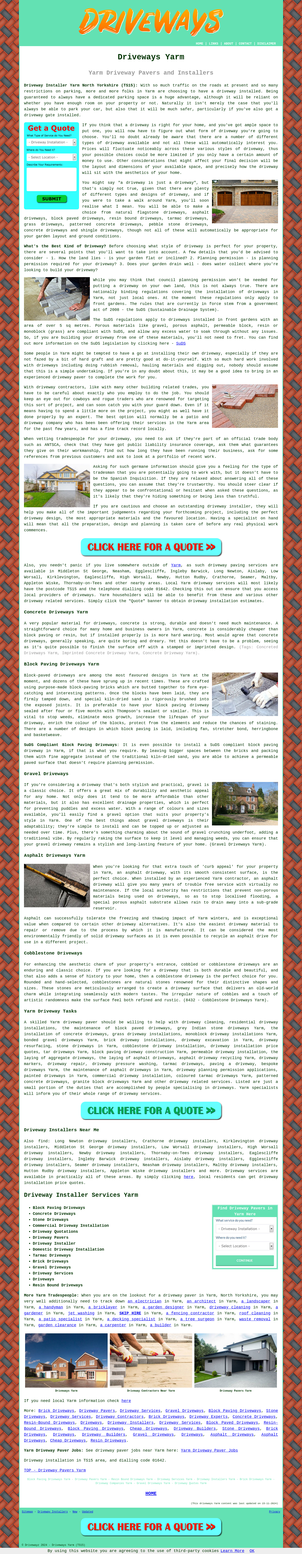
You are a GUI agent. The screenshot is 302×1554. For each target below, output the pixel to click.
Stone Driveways (241, 1428)
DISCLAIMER (266, 43)
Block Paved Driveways (232, 1423)
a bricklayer (102, 1307)
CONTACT (245, 43)
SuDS (181, 343)
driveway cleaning (229, 1307)
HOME (199, 43)
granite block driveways (101, 1082)
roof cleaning (255, 1313)
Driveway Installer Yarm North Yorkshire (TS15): (81, 85)
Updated (87, 1511)
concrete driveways (45, 230)
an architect (201, 1301)
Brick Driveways (56, 1411)
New (74, 1511)
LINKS (213, 43)
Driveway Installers (131, 1423)
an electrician (145, 1301)
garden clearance (57, 1325)
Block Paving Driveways (235, 1411)
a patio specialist (60, 1319)
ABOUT (228, 43)
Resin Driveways (108, 1440)
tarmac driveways (186, 218)
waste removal (255, 1319)
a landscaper (255, 1301)
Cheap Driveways (148, 1428)
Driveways (91, 1423)
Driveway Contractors (120, 1417)
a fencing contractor (190, 1313)
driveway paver (80, 1022)
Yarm (176, 565)
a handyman (51, 1307)
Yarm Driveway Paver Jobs (209, 1450)
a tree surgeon (197, 1319)
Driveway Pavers (97, 1411)
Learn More (232, 1551)
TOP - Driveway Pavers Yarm (55, 1470)
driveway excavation (205, 1040)
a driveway (223, 91)
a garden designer (163, 1307)
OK (252, 1551)
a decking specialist (131, 1319)
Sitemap (27, 1511)
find (43, 1141)
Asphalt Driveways (232, 1434)
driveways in (263, 292)
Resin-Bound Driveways (49, 1423)
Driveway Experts (209, 1417)
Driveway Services (140, 1411)
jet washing (81, 1313)
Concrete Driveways (254, 1417)
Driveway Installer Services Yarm (81, 1195)
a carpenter (113, 1325)
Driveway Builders (195, 1428)
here (188, 1177)
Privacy (274, 1511)
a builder (160, 1325)
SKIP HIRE (130, 1313)
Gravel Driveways (185, 1411)
